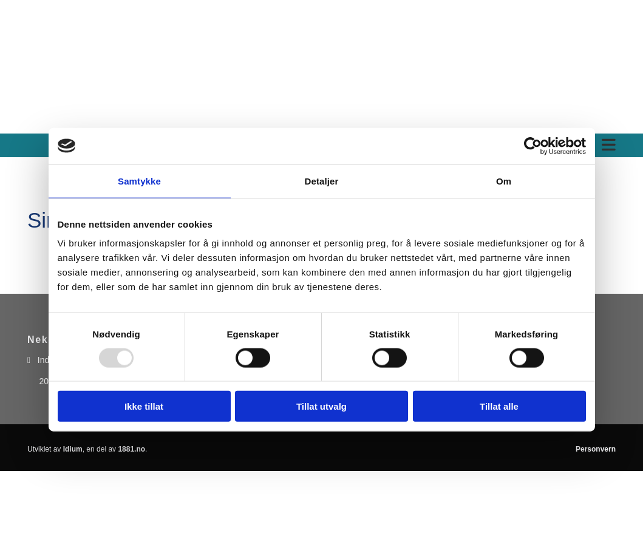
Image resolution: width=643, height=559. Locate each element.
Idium (73, 449)
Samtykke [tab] (139, 180)
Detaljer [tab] (322, 180)
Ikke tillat (143, 406)
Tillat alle (499, 406)
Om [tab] (503, 180)
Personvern (596, 449)
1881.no (131, 449)
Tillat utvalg (321, 406)
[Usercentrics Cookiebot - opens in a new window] (533, 146)
